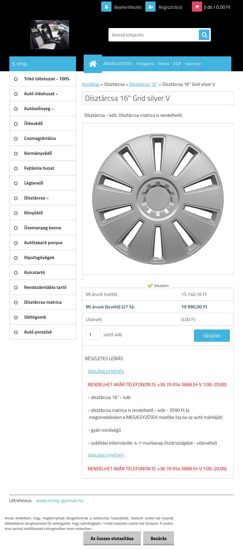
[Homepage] (94, 63)
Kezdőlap (91, 84)
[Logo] (49, 34)
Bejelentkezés (127, 7)
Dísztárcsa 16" (143, 84)
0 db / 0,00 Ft (217, 7)
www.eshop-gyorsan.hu (59, 500)
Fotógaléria (145, 64)
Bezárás (159, 538)
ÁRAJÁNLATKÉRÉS (118, 64)
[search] (204, 35)
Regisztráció (169, 7)
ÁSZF (177, 64)
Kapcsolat (193, 64)
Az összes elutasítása (112, 538)
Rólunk (164, 64)
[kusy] (93, 334)
